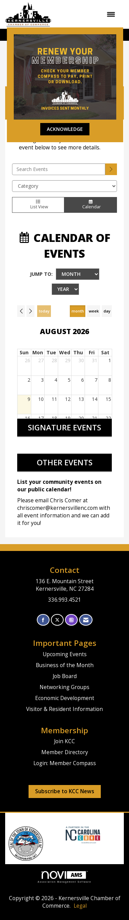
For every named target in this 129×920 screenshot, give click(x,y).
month (78, 311)
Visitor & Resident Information (64, 709)
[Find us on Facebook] (43, 620)
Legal (80, 905)
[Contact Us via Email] (86, 620)
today (44, 311)
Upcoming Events (65, 654)
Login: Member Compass (64, 763)
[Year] (65, 289)
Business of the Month (65, 665)
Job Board (65, 676)
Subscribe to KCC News (64, 791)
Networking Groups (64, 687)
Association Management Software (65, 877)
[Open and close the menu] (87, 14)
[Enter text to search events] (58, 169)
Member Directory (64, 752)
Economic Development (64, 698)
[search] (111, 169)
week (94, 311)
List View (38, 205)
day (107, 311)
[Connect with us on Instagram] (71, 620)
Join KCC (64, 741)
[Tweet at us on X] (57, 620)
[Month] (77, 274)
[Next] (30, 311)
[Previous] (21, 311)
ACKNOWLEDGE (65, 129)
